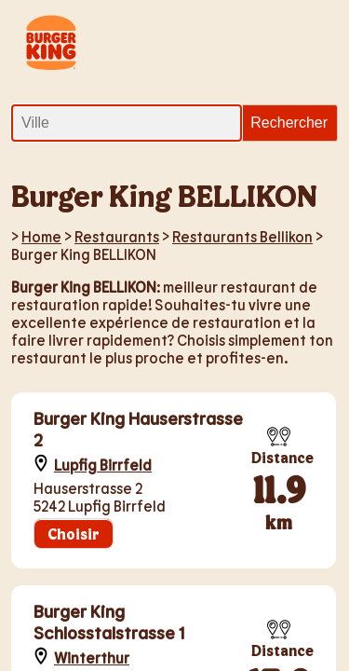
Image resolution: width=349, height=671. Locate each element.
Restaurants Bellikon (242, 236)
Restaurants (116, 236)
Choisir (73, 533)
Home (41, 236)
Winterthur (91, 657)
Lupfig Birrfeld (103, 464)
